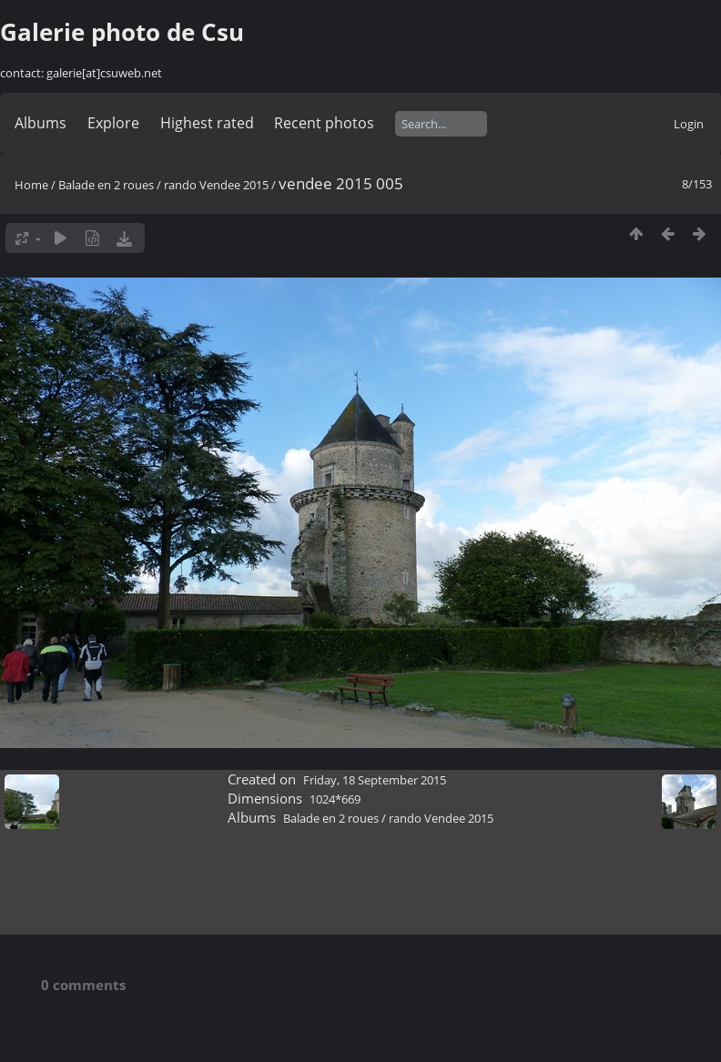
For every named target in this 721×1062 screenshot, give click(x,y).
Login (689, 124)
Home (31, 185)
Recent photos (324, 123)
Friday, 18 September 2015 (374, 780)
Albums (40, 123)
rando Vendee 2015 (216, 185)
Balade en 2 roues (106, 185)
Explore (113, 123)
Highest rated (207, 123)
